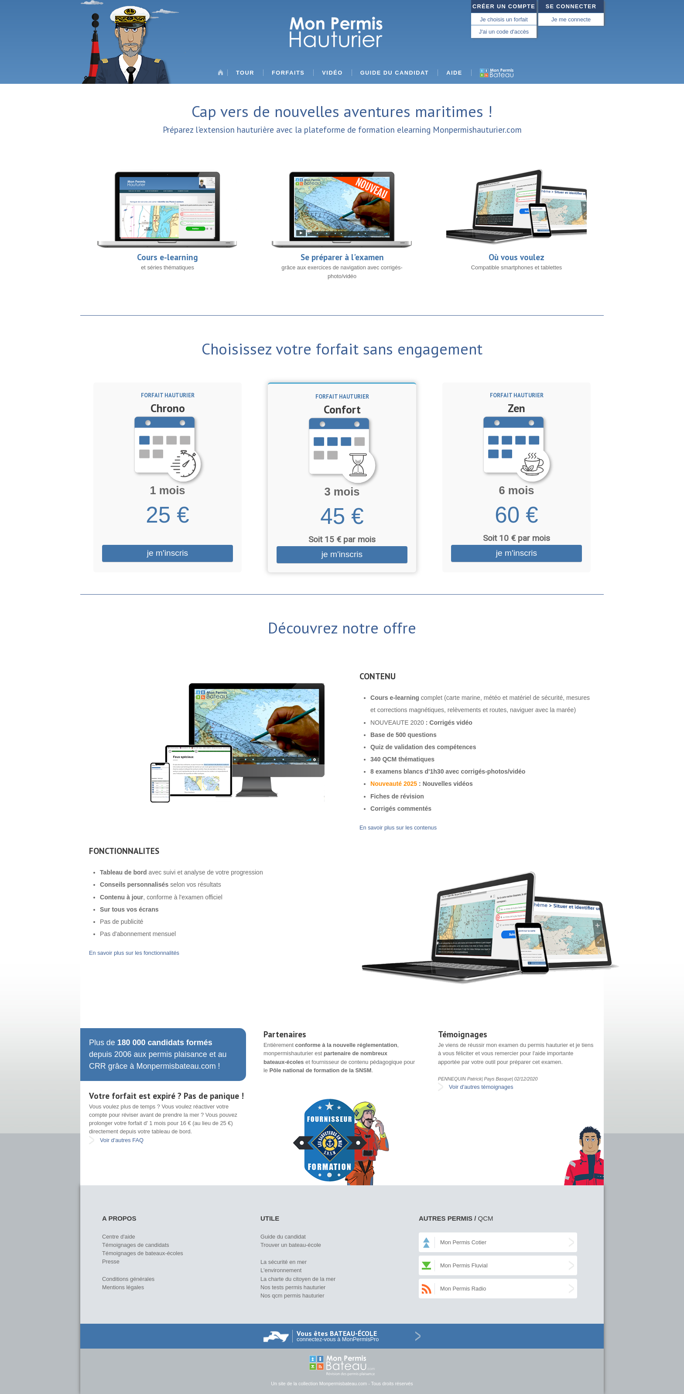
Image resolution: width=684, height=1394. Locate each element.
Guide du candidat (394, 72)
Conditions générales (128, 1279)
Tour (245, 72)
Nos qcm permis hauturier (292, 1295)
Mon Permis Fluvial (464, 1265)
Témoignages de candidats (135, 1245)
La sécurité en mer (283, 1262)
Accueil (220, 76)
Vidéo (332, 72)
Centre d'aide (118, 1236)
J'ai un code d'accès (504, 31)
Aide (454, 72)
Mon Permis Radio (463, 1288)
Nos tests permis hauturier (292, 1287)
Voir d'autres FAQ (122, 1140)
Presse (111, 1261)
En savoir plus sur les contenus (398, 827)
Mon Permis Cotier (463, 1242)
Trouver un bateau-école (290, 1245)
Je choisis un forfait (504, 19)
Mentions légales (123, 1287)
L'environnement (280, 1270)
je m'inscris (167, 553)
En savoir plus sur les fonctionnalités (134, 953)
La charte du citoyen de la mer (297, 1279)
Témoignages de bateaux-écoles (142, 1253)
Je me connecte (571, 19)
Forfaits (288, 72)
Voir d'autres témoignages (481, 1087)
